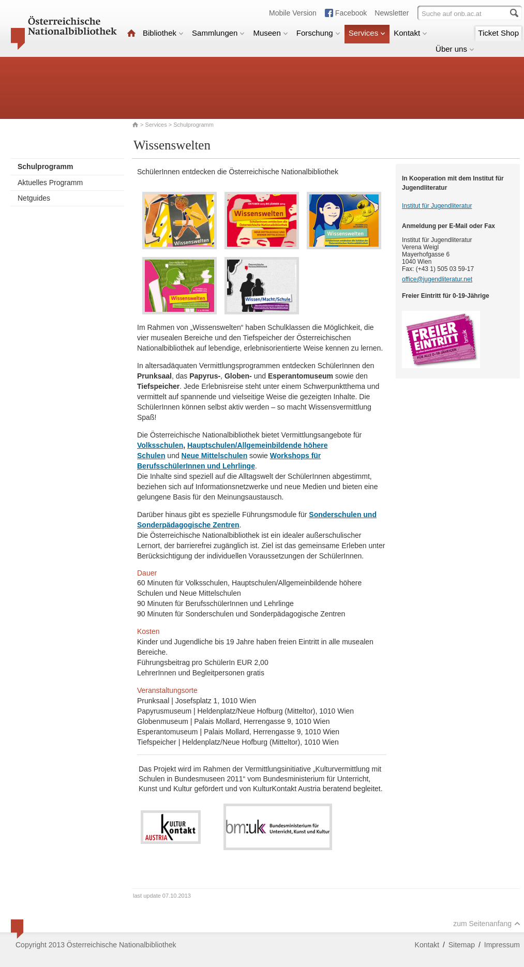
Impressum (502, 945)
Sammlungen (218, 32)
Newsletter (392, 13)
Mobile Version (293, 13)
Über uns (455, 48)
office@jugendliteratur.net (437, 279)
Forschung (318, 32)
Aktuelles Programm (50, 182)
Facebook (351, 13)
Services (367, 32)
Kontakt (410, 32)
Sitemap (461, 945)
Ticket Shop (498, 32)
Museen (270, 32)
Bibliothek (163, 32)
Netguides (34, 198)
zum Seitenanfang (486, 923)
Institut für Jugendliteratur (437, 205)
